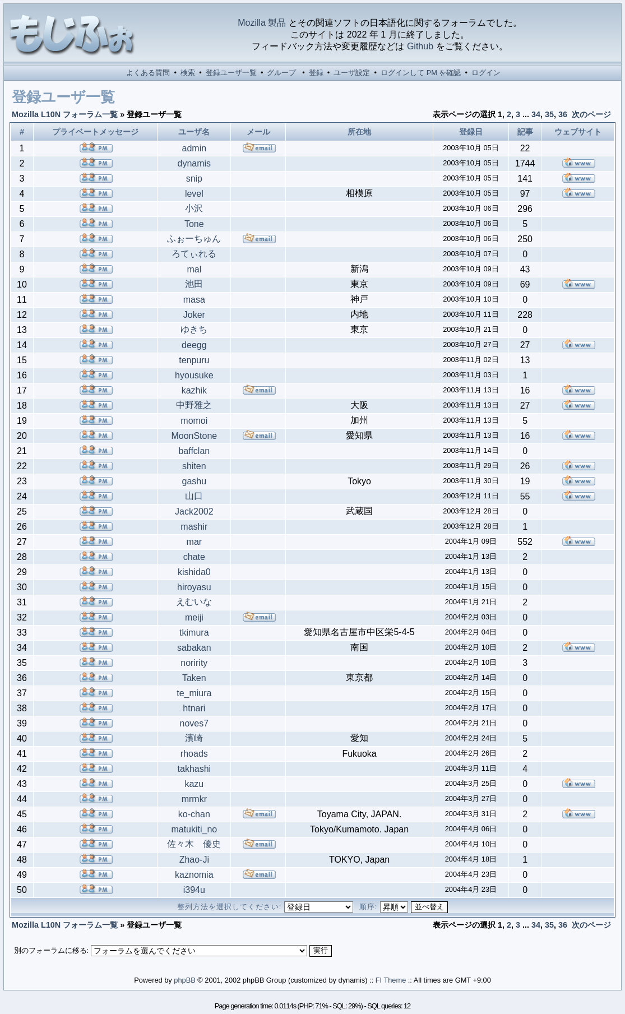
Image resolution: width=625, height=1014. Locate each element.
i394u (194, 890)
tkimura (194, 632)
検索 (187, 72)
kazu (193, 784)
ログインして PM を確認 (421, 72)
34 (535, 114)
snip (194, 178)
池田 (194, 284)
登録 (316, 72)
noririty (193, 663)
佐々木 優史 (194, 844)
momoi (193, 420)
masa (194, 299)
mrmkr (194, 799)
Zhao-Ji (194, 859)
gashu (194, 481)
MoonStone (194, 436)
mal (194, 269)
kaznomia (194, 874)
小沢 (194, 208)
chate (194, 557)
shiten (194, 466)
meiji (194, 617)
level (194, 193)
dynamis (194, 163)
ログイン (486, 72)
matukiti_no (194, 829)
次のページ (591, 114)
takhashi (194, 769)
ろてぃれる (194, 253)
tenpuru (194, 360)
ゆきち (193, 329)
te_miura (194, 693)
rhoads (194, 753)
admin (194, 148)
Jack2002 (194, 511)
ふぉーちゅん (194, 238)
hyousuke (194, 375)
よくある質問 (148, 72)
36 (562, 114)
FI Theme (391, 980)
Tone (194, 224)
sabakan (194, 647)
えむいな (194, 601)
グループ (281, 72)
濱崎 (194, 738)
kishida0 (194, 572)
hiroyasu (194, 587)
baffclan (194, 451)
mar (194, 542)
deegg (194, 345)
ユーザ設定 (352, 72)
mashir (193, 526)
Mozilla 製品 (262, 22)
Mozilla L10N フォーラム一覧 (65, 114)
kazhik (194, 390)
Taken (194, 678)
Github (420, 46)
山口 (194, 496)
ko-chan (194, 814)
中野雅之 (194, 405)
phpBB (184, 980)
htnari (194, 708)
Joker (194, 315)
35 (549, 114)
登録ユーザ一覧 (231, 72)
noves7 (194, 723)
